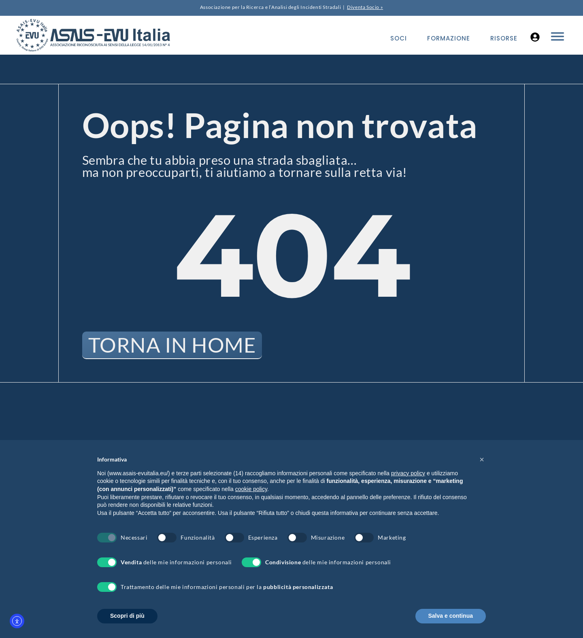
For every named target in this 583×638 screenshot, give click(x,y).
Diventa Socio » (365, 7)
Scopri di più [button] (127, 615)
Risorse (503, 38)
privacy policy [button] (408, 473)
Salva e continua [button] (450, 615)
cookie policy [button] (251, 489)
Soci (398, 38)
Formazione (448, 38)
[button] (481, 459)
